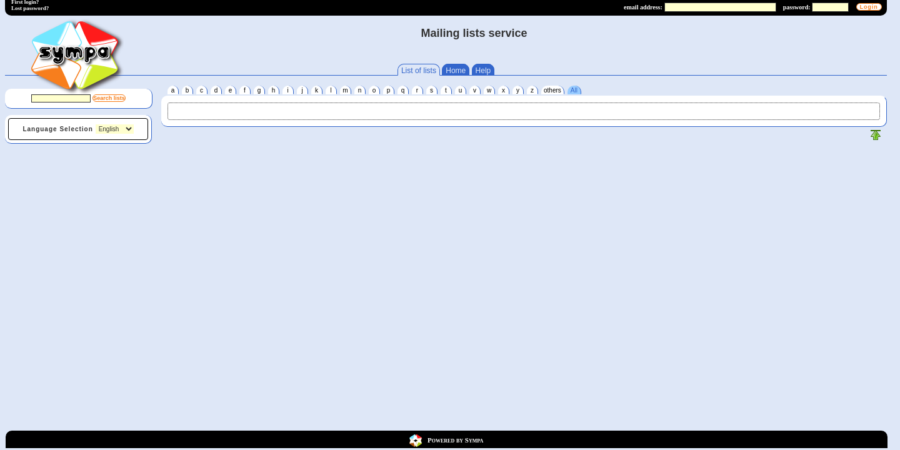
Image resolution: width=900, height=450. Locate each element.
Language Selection (57, 129)
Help (483, 70)
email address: (643, 7)
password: (797, 7)
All (574, 90)
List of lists (418, 70)
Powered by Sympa (455, 439)
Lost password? (30, 8)
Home (456, 70)
